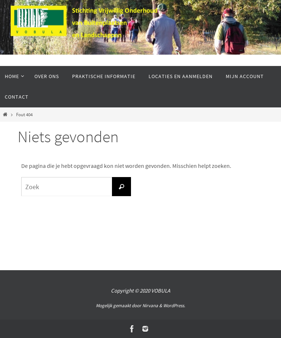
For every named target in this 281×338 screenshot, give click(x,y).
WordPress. (174, 305)
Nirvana (150, 305)
